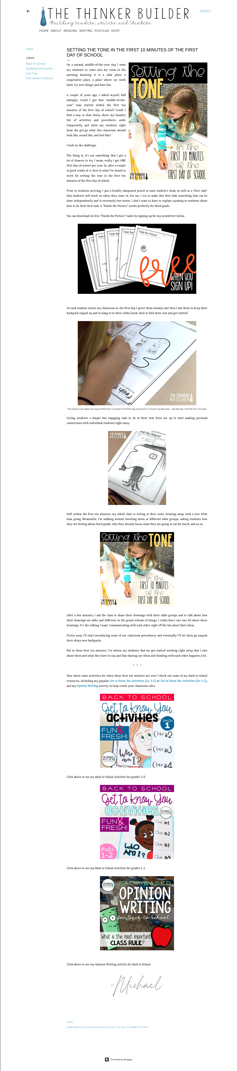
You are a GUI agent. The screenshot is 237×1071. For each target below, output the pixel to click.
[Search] (205, 11)
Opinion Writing (87, 686)
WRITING (85, 30)
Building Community (39, 68)
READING (70, 30)
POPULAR (101, 30)
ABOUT (56, 30)
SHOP (115, 30)
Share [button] (29, 49)
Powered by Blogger (118, 1059)
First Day (31, 73)
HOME (44, 30)
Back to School (35, 63)
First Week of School (39, 78)
